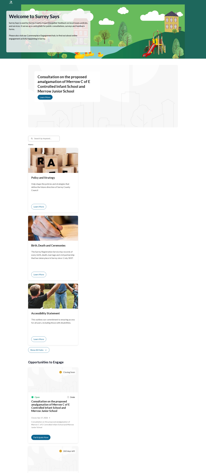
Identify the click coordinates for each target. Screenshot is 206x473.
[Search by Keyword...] (45, 141)
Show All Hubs (38, 223)
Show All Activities (40, 323)
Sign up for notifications (59, 448)
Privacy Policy (40, 466)
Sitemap (50, 466)
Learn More (45, 100)
